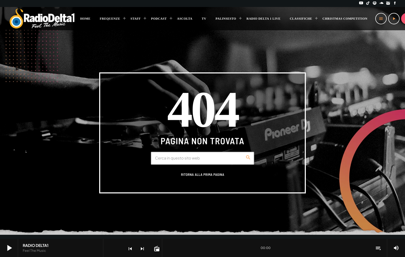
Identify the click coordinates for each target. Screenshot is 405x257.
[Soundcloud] (381, 3)
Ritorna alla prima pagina (202, 174)
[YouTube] (361, 3)
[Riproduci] (394, 18)
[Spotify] (375, 3)
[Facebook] (395, 3)
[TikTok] (368, 3)
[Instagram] (388, 3)
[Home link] (42, 19)
